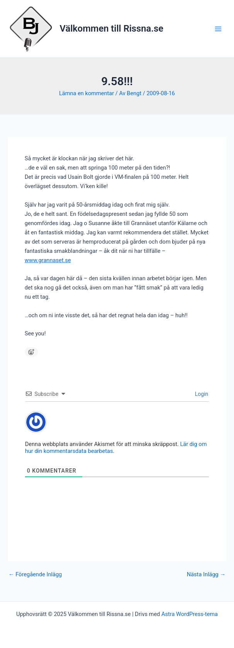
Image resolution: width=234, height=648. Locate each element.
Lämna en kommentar (86, 93)
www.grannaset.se (48, 260)
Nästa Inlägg (206, 574)
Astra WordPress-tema (189, 614)
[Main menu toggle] (218, 29)
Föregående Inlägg (35, 574)
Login (200, 394)
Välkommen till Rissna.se (111, 28)
